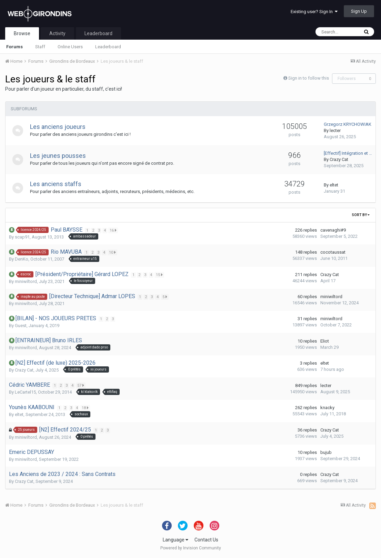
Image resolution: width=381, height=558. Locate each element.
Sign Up (359, 11)
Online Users (70, 46)
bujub (326, 452)
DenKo (21, 259)
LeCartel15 (25, 392)
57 (81, 385)
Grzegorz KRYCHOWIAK (347, 124)
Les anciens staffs (58, 183)
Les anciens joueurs (61, 126)
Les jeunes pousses (61, 155)
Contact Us (206, 539)
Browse (22, 33)
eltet (334, 184)
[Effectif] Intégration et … (348, 153)
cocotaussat (332, 252)
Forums (14, 46)
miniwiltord (26, 281)
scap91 (22, 237)
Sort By (361, 215)
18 (85, 407)
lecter (335, 130)
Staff (40, 46)
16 (113, 230)
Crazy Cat (339, 159)
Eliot (324, 341)
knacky (327, 407)
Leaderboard (108, 46)
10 (113, 252)
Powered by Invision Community (190, 548)
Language (175, 539)
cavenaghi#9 (333, 230)
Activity (57, 33)
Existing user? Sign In (314, 11)
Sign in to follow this (308, 78)
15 (160, 274)
